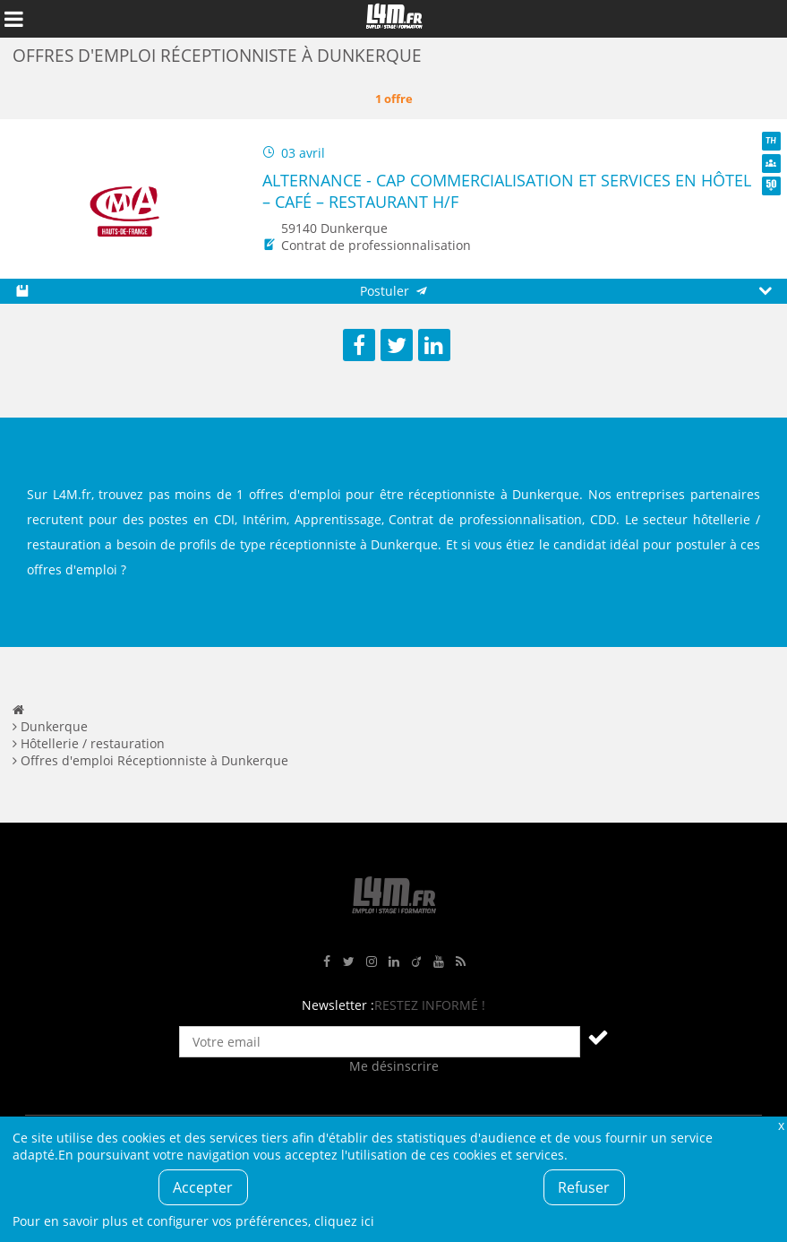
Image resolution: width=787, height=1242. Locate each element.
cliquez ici (344, 1220)
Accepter (203, 1187)
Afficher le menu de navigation (13, 19)
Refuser (584, 1187)
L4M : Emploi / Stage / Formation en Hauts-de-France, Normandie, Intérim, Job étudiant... (394, 19)
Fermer (780, 1125)
